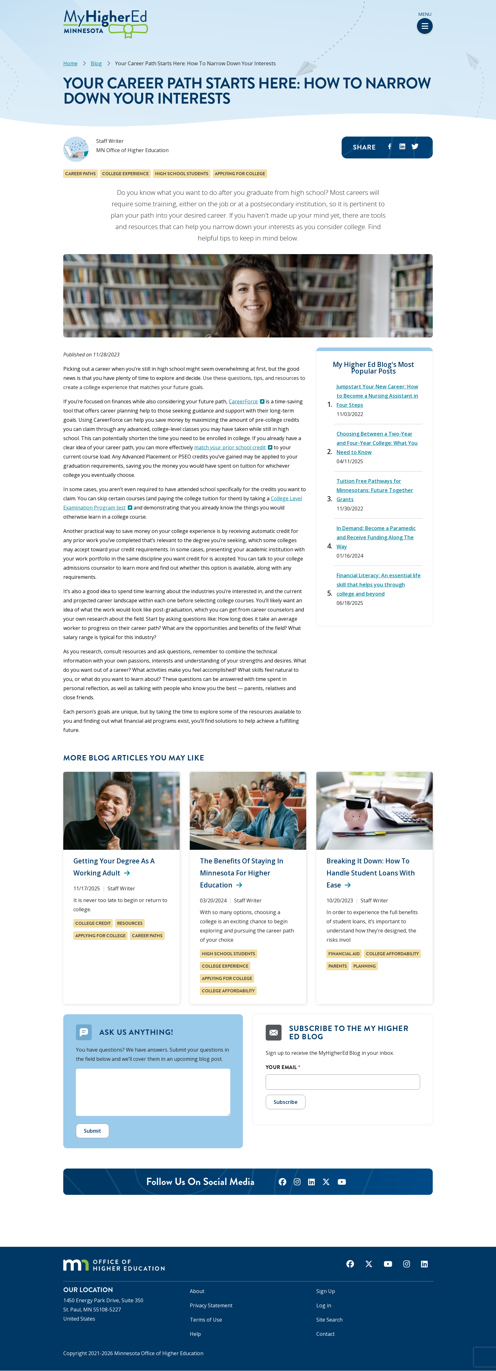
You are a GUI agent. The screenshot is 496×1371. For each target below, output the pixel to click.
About (197, 1291)
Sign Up (325, 1291)
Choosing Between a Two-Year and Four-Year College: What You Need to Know (377, 443)
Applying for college (240, 173)
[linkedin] (311, 1182)
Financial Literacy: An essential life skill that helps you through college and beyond (379, 584)
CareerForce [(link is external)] (246, 401)
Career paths (80, 173)
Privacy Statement (211, 1305)
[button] (2, 12)
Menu (425, 22)
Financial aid (344, 954)
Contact (325, 1333)
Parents (337, 966)
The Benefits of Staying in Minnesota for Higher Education (241, 872)
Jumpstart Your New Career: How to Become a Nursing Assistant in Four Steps (377, 395)
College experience (125, 173)
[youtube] (342, 1182)
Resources (130, 923)
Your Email (281, 1067)
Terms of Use (206, 1319)
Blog (96, 63)
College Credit (93, 923)
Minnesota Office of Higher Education (158, 1353)
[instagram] (297, 1182)
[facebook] (282, 1182)
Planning (364, 966)
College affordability (228, 991)
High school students (181, 173)
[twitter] (326, 1182)
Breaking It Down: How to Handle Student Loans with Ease (370, 872)
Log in (323, 1305)
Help (195, 1333)
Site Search (329, 1319)
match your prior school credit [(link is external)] (233, 447)
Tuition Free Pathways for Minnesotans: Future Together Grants (375, 490)
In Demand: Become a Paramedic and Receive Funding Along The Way (376, 537)
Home (70, 63)
